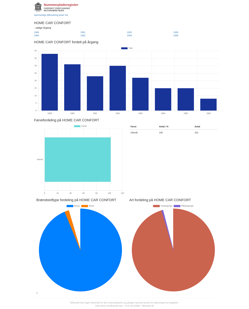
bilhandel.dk (148, 306)
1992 (83, 35)
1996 (175, 35)
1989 (36, 32)
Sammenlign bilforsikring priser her (51, 15)
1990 (36, 35)
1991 (83, 32)
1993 (129, 32)
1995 (175, 32)
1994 (129, 35)
